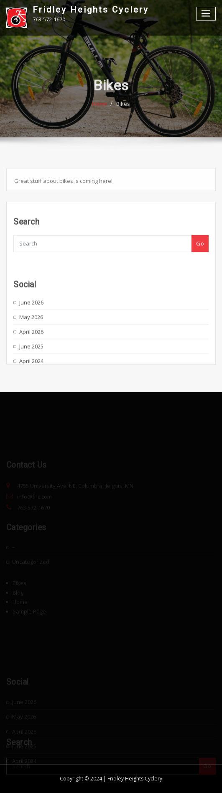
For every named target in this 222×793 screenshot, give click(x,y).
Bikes (123, 109)
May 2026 (31, 328)
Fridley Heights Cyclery (91, 10)
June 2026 (31, 314)
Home (99, 109)
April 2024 (31, 372)
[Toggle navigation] (206, 14)
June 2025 (31, 358)
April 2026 (31, 343)
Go (200, 248)
